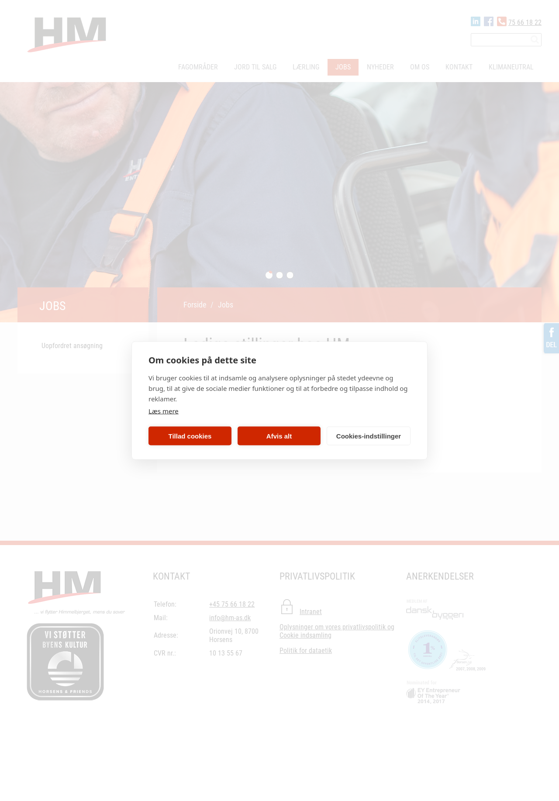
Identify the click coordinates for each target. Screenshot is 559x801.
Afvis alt (279, 435)
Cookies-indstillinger (368, 435)
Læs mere (163, 411)
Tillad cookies (190, 435)
